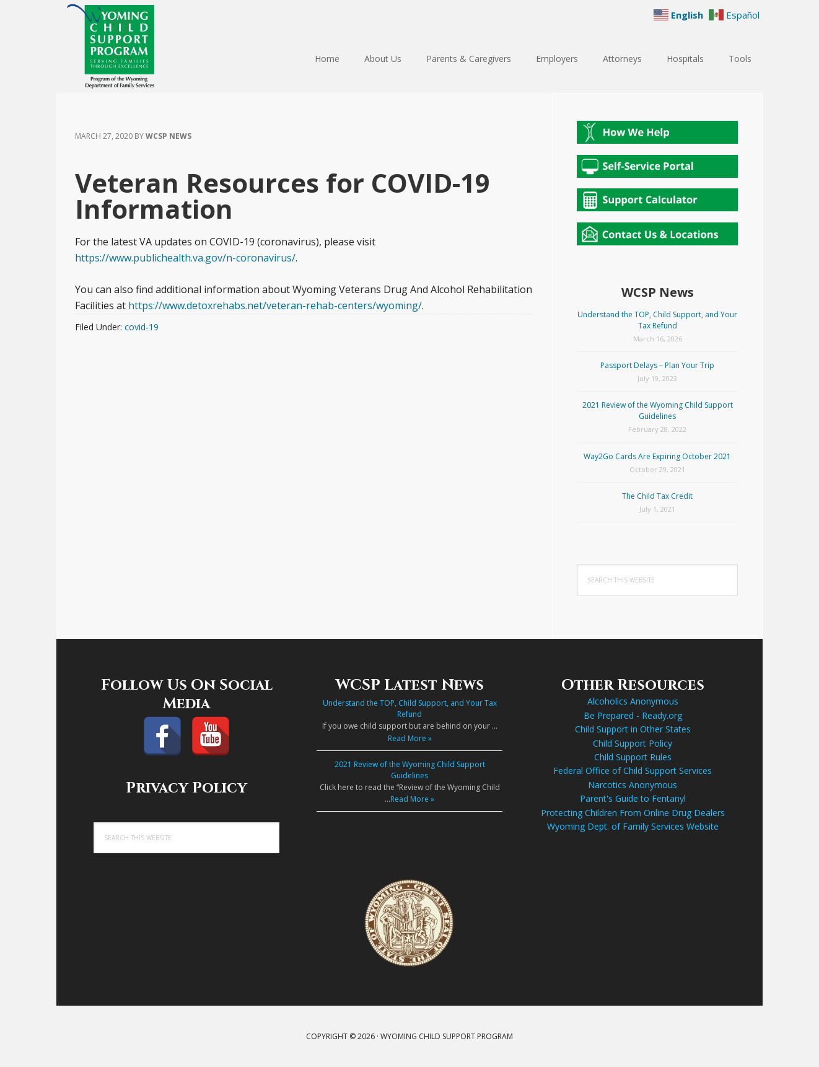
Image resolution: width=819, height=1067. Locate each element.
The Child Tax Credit (657, 496)
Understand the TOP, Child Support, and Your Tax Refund (657, 320)
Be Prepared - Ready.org (633, 715)
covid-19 (142, 327)
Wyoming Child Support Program (136, 46)
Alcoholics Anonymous (632, 701)
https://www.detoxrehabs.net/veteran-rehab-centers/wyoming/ (275, 305)
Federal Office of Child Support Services (632, 770)
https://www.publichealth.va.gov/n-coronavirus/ (185, 258)
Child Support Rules (633, 757)
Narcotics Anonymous (632, 785)
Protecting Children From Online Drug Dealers (633, 813)
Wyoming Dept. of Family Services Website (633, 826)
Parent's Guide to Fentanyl (633, 798)
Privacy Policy (186, 788)
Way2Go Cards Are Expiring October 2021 (657, 456)
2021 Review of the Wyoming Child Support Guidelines (657, 410)
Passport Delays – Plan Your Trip (657, 365)
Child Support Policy (632, 743)
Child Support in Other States (633, 729)
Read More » (410, 738)
